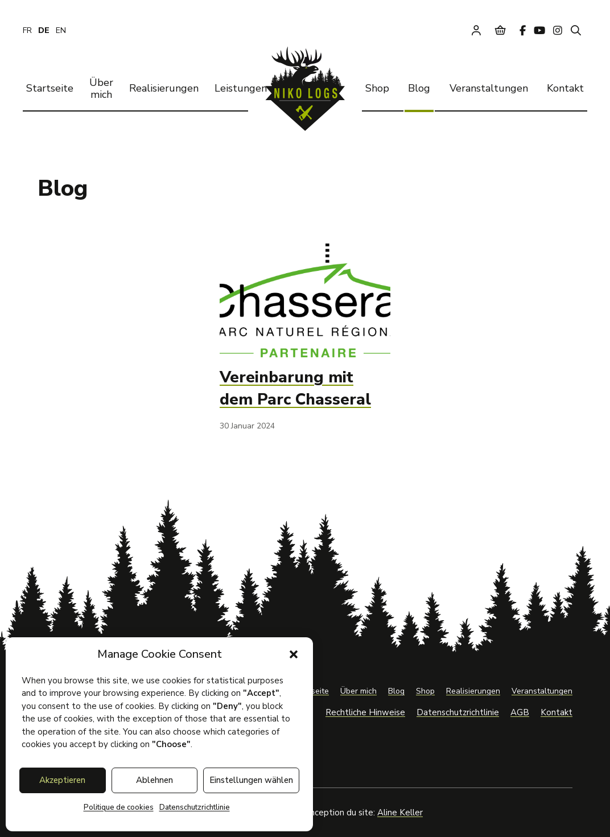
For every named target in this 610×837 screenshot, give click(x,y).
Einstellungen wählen (251, 780)
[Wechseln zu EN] (61, 30)
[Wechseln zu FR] (27, 30)
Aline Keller (400, 812)
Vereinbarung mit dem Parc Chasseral (295, 388)
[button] (293, 654)
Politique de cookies (119, 807)
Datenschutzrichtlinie (194, 807)
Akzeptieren (62, 780)
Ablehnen (154, 780)
